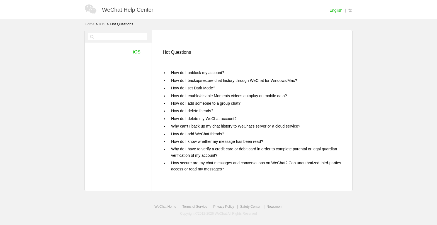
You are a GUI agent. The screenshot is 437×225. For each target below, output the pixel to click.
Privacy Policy (223, 207)
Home (89, 24)
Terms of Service (194, 207)
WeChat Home (165, 207)
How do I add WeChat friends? (197, 134)
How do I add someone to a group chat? (206, 103)
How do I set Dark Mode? (193, 88)
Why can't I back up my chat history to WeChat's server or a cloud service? (235, 126)
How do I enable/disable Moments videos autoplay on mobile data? (229, 96)
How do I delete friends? (192, 111)
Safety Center (250, 207)
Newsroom (274, 207)
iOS (102, 24)
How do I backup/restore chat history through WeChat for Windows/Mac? (234, 80)
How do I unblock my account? (197, 72)
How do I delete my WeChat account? (204, 118)
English (335, 10)
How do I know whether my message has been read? (217, 141)
